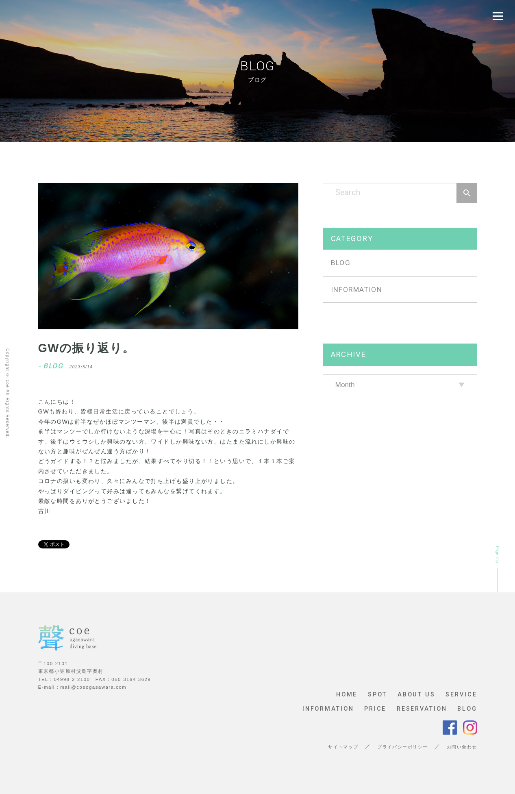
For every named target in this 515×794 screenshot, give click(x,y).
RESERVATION (422, 709)
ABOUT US (416, 695)
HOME (347, 695)
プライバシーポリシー (402, 747)
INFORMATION (356, 289)
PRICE (375, 709)
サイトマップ (343, 747)
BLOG (341, 263)
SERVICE (461, 695)
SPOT (377, 695)
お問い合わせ (462, 747)
